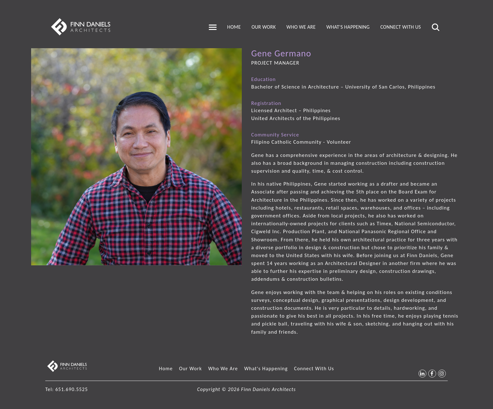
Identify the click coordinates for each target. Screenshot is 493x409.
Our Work (264, 27)
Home (234, 27)
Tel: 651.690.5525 (66, 389)
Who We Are (301, 27)
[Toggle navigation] (212, 27)
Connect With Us (400, 27)
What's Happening (348, 27)
